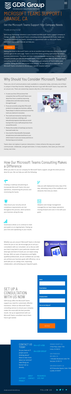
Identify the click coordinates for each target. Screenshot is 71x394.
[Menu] (65, 4)
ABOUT (30, 376)
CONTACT (31, 379)
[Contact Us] (9, 47)
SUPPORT (22, 379)
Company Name (43, 296)
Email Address (43, 288)
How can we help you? (44, 305)
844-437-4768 (39, 346)
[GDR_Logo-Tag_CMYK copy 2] (24, 6)
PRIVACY (22, 381)
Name (41, 279)
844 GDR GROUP (40, 351)
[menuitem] (65, 4)
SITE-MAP (40, 379)
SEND (47, 326)
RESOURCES (41, 376)
